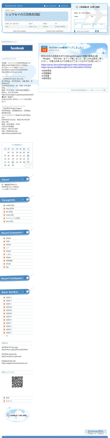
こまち (8, 254)
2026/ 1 (8, 304)
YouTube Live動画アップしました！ (66, 47)
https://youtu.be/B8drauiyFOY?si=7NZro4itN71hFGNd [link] (66, 67)
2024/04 (17, 145)
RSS (7, 398)
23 (13, 162)
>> (21, 145)
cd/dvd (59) (10, 205)
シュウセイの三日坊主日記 (23, 14)
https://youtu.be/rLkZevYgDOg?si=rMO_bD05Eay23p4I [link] (66, 64)
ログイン (9, 401)
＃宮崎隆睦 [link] (46, 73)
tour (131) (9, 221)
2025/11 (9, 310)
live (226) (9, 212)
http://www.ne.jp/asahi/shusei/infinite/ (15, 70)
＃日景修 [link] (45, 75)
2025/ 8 (8, 320)
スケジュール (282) (13, 218)
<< (13, 145)
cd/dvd (80, 90)
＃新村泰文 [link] (46, 78)
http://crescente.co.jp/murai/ (11, 356)
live (84, 90)
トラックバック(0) (99, 90)
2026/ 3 (8, 297)
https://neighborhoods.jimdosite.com (14, 363)
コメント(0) (89, 90)
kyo (7, 267)
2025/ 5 (8, 329)
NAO (8, 241)
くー (7, 248)
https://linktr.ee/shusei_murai (12, 72)
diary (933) (10, 209)
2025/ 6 (8, 326)
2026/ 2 (8, 301)
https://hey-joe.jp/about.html (11, 133)
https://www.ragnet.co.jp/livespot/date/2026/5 (17, 95)
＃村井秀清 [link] (46, 70)
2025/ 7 (8, 323)
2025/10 (9, 313)
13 (28, 156)
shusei (8, 238)
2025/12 (9, 307)
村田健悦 (9, 261)
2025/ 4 (8, 333)
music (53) (10, 215)
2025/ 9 (8, 317)
